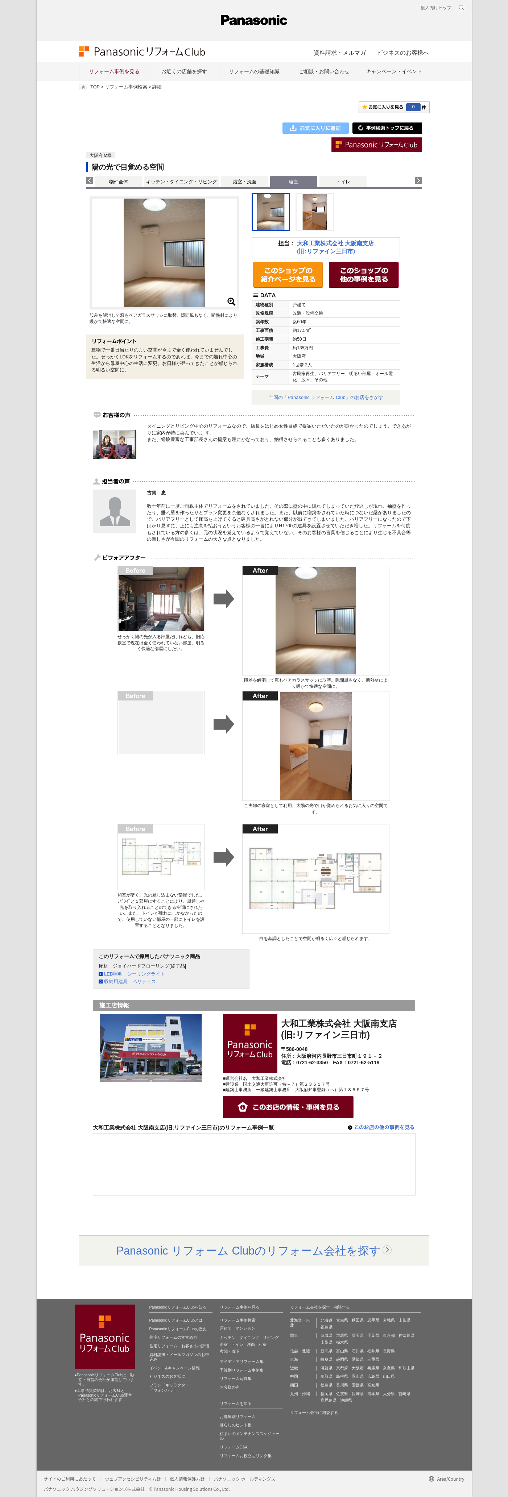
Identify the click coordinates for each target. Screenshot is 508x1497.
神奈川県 (406, 1335)
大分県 (389, 1394)
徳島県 (327, 1385)
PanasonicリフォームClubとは (176, 1320)
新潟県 (327, 1351)
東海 (294, 1359)
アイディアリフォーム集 (242, 1361)
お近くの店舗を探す (184, 71)
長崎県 (358, 1394)
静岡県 (342, 1359)
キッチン (228, 1337)
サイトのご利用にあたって (70, 1479)
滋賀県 (327, 1368)
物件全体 (118, 181)
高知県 (373, 1385)
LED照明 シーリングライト (134, 974)
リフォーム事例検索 (126, 87)
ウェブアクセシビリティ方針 (133, 1479)
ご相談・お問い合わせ (324, 71)
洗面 (251, 1344)
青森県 (342, 1320)
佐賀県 (342, 1394)
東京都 (389, 1335)
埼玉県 (358, 1335)
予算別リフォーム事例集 (242, 1370)
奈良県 (389, 1368)
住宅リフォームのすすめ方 (173, 1337)
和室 (263, 1344)
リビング (271, 1337)
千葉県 (373, 1335)
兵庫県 (373, 1368)
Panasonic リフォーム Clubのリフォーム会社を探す (248, 1250)
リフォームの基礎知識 (254, 71)
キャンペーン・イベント (394, 71)
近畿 (294, 1368)
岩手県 (373, 1320)
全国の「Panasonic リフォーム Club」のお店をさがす (326, 397)
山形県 (404, 1320)
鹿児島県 (328, 1400)
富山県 (342, 1351)
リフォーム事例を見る (114, 71)
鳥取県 (327, 1376)
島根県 (342, 1376)
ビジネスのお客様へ (403, 52)
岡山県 (358, 1376)
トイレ (343, 181)
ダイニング (249, 1337)
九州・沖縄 (300, 1394)
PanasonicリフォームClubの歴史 (178, 1329)
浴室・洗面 (244, 181)
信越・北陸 (300, 1351)
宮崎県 (404, 1394)
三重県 (373, 1359)
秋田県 (358, 1320)
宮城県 (389, 1320)
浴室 (224, 1344)
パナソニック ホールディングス (245, 1479)
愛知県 (358, 1359)
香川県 (342, 1385)
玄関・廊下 (230, 1351)
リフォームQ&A (234, 1447)
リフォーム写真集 (236, 1378)
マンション (245, 1328)
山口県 (389, 1376)
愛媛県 (358, 1385)
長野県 (389, 1351)
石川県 (358, 1351)
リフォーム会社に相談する (314, 1412)
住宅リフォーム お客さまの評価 (179, 1346)
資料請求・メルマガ (340, 52)
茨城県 (327, 1335)
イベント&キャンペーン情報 (174, 1368)
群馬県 (342, 1335)
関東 (294, 1335)
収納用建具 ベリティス (130, 981)
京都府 (342, 1368)
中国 (294, 1376)
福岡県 (327, 1394)
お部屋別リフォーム (238, 1416)
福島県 (327, 1327)
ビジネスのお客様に (167, 1376)
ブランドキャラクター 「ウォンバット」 (169, 1387)
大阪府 (358, 1368)
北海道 (327, 1320)
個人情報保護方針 (187, 1479)
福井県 (373, 1351)
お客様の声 (230, 1387)
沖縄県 (346, 1400)
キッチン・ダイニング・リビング (181, 181)
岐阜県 (327, 1359)
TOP (94, 87)
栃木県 (342, 1342)
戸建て (226, 1328)
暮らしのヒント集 (236, 1425)
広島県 (373, 1376)
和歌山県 (406, 1368)
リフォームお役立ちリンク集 (246, 1456)
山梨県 (327, 1342)
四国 (294, 1385)
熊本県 (373, 1394)
